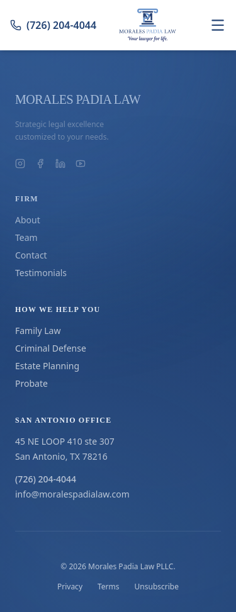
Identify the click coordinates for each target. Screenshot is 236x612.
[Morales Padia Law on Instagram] (20, 164)
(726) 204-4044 (53, 25)
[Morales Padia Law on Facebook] (40, 164)
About (27, 220)
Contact (31, 255)
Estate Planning (47, 366)
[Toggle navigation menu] (218, 25)
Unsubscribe (157, 587)
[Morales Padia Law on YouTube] (81, 164)
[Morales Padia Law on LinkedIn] (60, 164)
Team (26, 237)
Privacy (69, 587)
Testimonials (41, 273)
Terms (109, 587)
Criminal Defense (50, 348)
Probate (31, 383)
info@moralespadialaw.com (72, 494)
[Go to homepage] (147, 25)
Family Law (37, 331)
